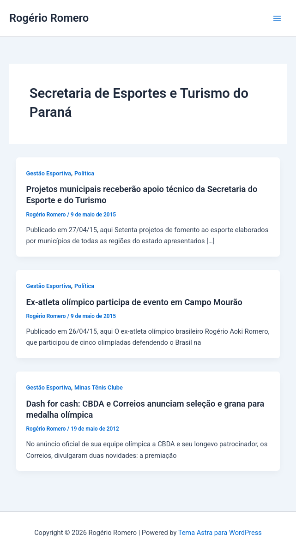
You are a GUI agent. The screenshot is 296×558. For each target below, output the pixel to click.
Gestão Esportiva (48, 173)
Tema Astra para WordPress (220, 532)
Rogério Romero (49, 18)
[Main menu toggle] (277, 18)
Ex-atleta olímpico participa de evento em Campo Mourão (134, 302)
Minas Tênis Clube (98, 387)
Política (84, 173)
